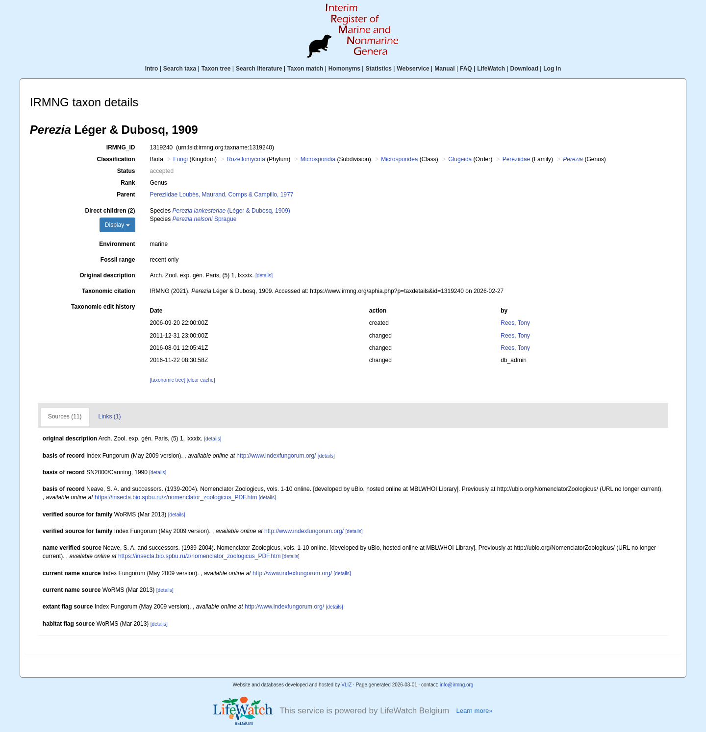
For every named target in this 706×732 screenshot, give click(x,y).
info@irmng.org (457, 684)
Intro (151, 68)
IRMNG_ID (120, 147)
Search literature (259, 68)
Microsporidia (318, 159)
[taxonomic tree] (167, 380)
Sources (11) (65, 416)
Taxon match (305, 68)
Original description (107, 275)
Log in (552, 68)
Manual (444, 68)
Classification (116, 159)
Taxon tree (216, 68)
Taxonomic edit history (103, 306)
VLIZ (346, 684)
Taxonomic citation (108, 291)
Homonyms (344, 68)
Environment (117, 244)
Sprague (205, 219)
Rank (128, 182)
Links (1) (110, 416)
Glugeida (460, 159)
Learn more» (474, 710)
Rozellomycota (246, 159)
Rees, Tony (515, 322)
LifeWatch (491, 68)
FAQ (466, 68)
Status (126, 171)
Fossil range (118, 259)
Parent (126, 194)
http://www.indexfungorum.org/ (276, 455)
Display (117, 224)
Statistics (378, 68)
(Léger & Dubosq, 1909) (231, 210)
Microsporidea (399, 159)
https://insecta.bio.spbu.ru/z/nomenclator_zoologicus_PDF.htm (176, 497)
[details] (264, 275)
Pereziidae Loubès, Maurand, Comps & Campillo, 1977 (222, 194)
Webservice (413, 68)
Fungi (180, 159)
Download (524, 68)
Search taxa (179, 68)
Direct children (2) (110, 210)
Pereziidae (516, 159)
